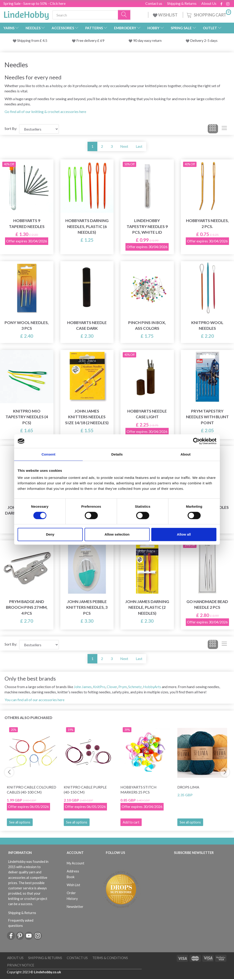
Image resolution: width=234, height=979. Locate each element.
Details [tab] (117, 454)
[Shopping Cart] (208, 14)
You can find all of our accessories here (34, 699)
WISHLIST (165, 14)
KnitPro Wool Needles (207, 325)
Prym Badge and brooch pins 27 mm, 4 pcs (27, 607)
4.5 (44, 40)
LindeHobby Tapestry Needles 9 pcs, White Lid (147, 226)
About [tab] (186, 454)
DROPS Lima (188, 787)
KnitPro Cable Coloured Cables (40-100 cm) (31, 789)
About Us (208, 3)
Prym (122, 686)
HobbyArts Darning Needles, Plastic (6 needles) (87, 226)
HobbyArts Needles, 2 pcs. (207, 223)
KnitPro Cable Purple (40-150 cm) (85, 789)
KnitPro (99, 686)
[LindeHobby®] (26, 14)
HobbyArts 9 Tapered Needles (27, 223)
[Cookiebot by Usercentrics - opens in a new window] (196, 441)
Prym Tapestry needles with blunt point (207, 417)
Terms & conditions (110, 958)
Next (124, 146)
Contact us (153, 3)
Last (139, 146)
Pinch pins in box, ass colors (147, 325)
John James (83, 686)
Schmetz (135, 686)
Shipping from (28, 40)
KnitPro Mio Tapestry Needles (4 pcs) (26, 417)
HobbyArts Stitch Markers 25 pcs (138, 789)
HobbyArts (152, 686)
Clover (112, 686)
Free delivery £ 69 (90, 40)
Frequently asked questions (20, 923)
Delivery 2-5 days (204, 40)
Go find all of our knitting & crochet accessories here (45, 111)
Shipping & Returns (182, 3)
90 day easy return (147, 40)
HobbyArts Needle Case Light (147, 414)
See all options (19, 822)
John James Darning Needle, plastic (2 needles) (147, 607)
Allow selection (116, 534)
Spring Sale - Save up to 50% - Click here (34, 3)
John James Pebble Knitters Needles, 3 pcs (87, 607)
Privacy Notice (20, 965)
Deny (50, 534)
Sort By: (11, 128)
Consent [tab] (49, 454)
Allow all (184, 534)
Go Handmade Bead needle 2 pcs (207, 604)
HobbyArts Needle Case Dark (87, 325)
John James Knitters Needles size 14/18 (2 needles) (87, 417)
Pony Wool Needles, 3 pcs (27, 325)
